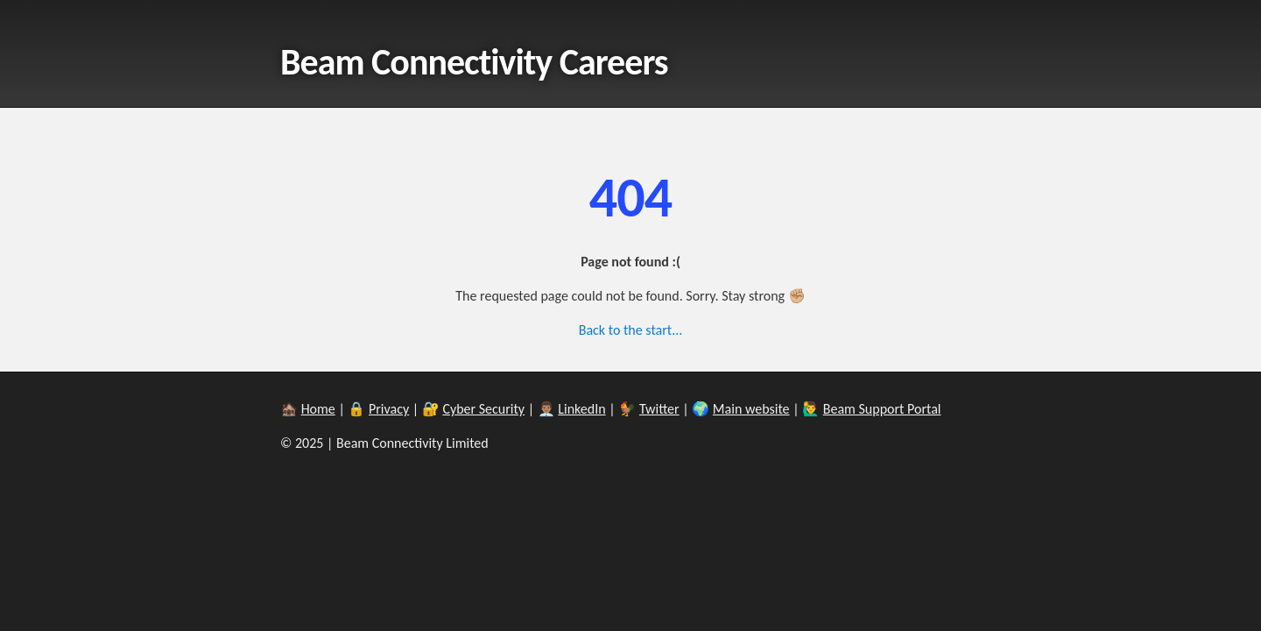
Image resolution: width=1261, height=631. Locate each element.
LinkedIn (581, 409)
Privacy (389, 409)
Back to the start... (631, 330)
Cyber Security (483, 409)
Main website (751, 409)
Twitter (659, 409)
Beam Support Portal (882, 409)
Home (318, 409)
